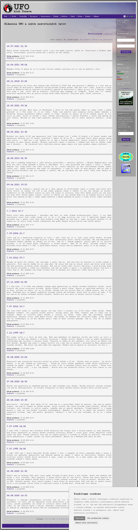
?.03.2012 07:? (15, 257)
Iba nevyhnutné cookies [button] (98, 518)
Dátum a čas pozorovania (102, 40)
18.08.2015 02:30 (17, 158)
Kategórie (34, 16)
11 (63, 519)
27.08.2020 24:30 (17, 381)
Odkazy (96, 16)
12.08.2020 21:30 (17, 471)
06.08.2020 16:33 (17, 495)
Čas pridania (85, 40)
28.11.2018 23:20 (17, 81)
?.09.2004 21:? (15, 233)
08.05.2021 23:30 (17, 132)
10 (61, 519)
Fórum (80, 16)
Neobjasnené (95, 33)
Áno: (118, 72)
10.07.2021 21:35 (17, 46)
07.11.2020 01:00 (17, 282)
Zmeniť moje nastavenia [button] (86, 523)
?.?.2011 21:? (15, 211)
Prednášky (23, 16)
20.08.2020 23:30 (17, 400)
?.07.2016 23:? (15, 306)
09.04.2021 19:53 (17, 184)
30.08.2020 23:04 (17, 357)
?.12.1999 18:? (15, 332)
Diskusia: (11, 58)
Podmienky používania (31, 526)
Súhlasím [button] (79, 518)
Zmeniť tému (122, 26)
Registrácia (121, 57)
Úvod (5, 16)
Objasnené (108, 34)
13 (68, 519)
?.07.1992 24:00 (16, 426)
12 (66, 519)
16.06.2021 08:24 (17, 64)
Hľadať (87, 16)
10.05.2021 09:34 (17, 105)
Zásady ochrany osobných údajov (51, 526)
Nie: (118, 77)
